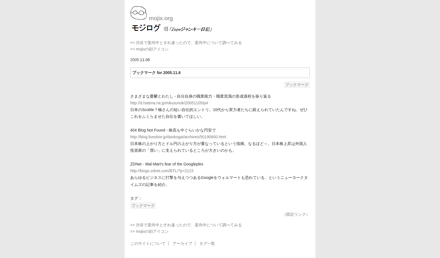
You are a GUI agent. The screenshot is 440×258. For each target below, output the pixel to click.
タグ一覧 (207, 243)
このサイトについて (148, 243)
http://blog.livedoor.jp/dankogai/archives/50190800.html (178, 137)
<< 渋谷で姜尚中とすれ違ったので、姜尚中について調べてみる (186, 42)
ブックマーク (297, 84)
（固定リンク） (296, 214)
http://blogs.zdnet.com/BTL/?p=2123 (161, 171)
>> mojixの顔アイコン (149, 49)
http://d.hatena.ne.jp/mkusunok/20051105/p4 (169, 103)
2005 (134, 59)
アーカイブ (182, 243)
